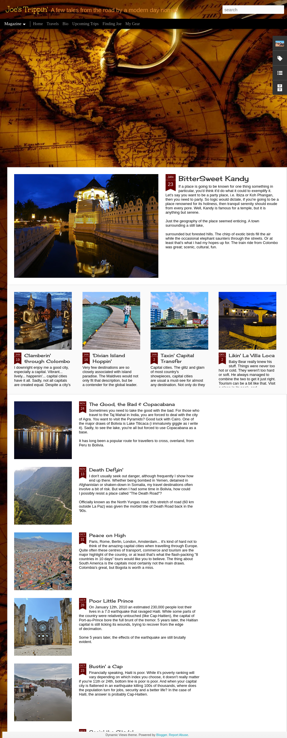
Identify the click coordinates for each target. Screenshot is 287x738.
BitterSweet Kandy (214, 178)
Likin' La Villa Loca (252, 355)
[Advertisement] (63, 98)
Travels (53, 24)
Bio (65, 24)
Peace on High (107, 535)
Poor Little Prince (111, 601)
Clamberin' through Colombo (47, 358)
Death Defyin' (106, 470)
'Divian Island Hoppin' (109, 358)
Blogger (161, 735)
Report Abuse (178, 735)
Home (38, 24)
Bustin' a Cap (106, 666)
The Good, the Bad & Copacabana (132, 404)
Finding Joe (112, 24)
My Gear (132, 24)
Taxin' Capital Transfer (177, 358)
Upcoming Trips (85, 24)
